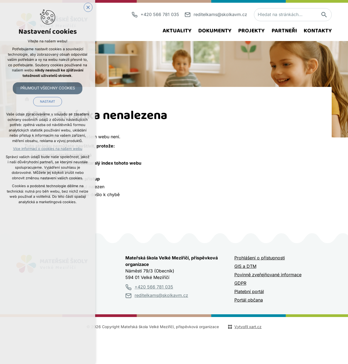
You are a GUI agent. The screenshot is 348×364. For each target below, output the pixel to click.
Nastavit (47, 101)
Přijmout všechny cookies (47, 88)
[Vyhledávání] (324, 15)
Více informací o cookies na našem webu (47, 149)
